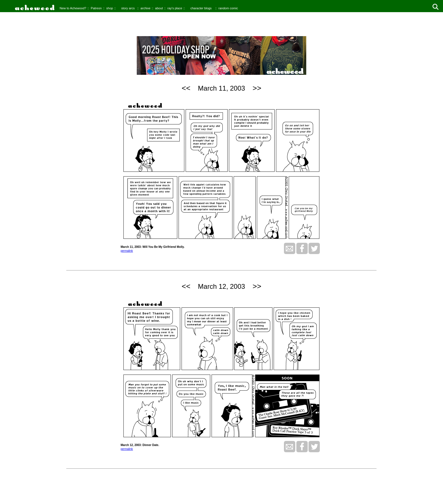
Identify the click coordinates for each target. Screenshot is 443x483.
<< (186, 88)
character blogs (201, 8)
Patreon (96, 8)
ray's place (175, 8)
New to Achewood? (73, 8)
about (159, 8)
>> (257, 88)
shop (109, 8)
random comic (228, 8)
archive (145, 8)
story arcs (128, 8)
